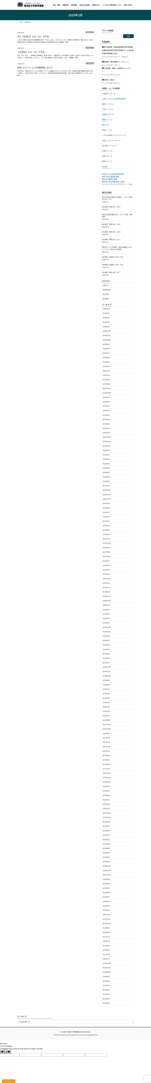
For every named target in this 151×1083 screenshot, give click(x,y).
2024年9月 (106, 397)
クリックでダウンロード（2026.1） (115, 56)
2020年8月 (106, 605)
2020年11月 (107, 596)
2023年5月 (106, 468)
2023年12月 (107, 437)
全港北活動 (106, 290)
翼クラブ (105, 125)
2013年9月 (106, 928)
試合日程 (106, 294)
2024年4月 (106, 419)
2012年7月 (106, 985)
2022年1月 (106, 539)
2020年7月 (106, 610)
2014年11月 (107, 870)
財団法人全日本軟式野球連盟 (113, 174)
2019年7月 (106, 636)
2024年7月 (106, 406)
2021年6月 (106, 565)
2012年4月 (106, 999)
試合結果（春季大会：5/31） (111, 207)
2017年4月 (106, 755)
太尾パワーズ (107, 151)
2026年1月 (106, 327)
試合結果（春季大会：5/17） (111, 239)
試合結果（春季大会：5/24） (111, 224)
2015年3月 (106, 853)
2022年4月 (106, 525)
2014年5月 (106, 897)
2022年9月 (106, 503)
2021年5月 (106, 570)
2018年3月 (106, 707)
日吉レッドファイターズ (111, 140)
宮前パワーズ (107, 156)
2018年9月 (106, 680)
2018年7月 (106, 689)
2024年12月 (107, 384)
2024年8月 (106, 402)
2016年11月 (107, 777)
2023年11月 (107, 441)
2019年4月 (106, 649)
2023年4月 (106, 472)
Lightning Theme (75, 1035)
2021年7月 (106, 561)
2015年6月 (106, 839)
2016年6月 (106, 786)
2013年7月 (106, 937)
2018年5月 (106, 698)
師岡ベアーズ (107, 161)
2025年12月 (107, 331)
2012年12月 (107, 963)
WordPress (64, 1035)
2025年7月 (106, 353)
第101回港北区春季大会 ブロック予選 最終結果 (117, 215)
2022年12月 (107, 490)
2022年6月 (106, 517)
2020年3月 (106, 618)
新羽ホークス (107, 130)
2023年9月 (106, 450)
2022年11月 (107, 494)
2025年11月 (107, 335)
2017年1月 (106, 769)
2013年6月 (106, 941)
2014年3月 (106, 906)
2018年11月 (107, 671)
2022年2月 (106, 534)
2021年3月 (106, 579)
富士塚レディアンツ (109, 145)
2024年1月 (106, 433)
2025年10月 (107, 340)
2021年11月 (107, 548)
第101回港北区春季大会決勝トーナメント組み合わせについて (117, 198)
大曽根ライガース (108, 93)
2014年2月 (106, 910)
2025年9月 (106, 344)
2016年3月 (106, 800)
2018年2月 (106, 711)
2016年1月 (106, 808)
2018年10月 (107, 676)
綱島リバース (107, 119)
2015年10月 (107, 822)
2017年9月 (106, 733)
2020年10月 (107, 601)
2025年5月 (106, 362)
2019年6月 (106, 640)
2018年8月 (106, 685)
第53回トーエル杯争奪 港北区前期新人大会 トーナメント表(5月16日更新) (117, 248)
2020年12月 (107, 592)
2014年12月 (107, 866)
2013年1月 (106, 959)
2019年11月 (107, 627)
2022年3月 (106, 530)
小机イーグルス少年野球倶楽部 (114, 98)
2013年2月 (106, 954)
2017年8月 (106, 738)
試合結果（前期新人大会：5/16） (113, 257)
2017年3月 (106, 760)
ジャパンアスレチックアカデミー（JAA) (117, 184)
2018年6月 (106, 693)
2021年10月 (107, 552)
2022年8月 (106, 508)
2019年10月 (107, 632)
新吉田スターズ (108, 114)
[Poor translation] (7, 1051)
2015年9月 (106, 826)
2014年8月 (106, 884)
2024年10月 (107, 393)
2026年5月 (106, 309)
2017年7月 (106, 742)
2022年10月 (107, 499)
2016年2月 (106, 804)
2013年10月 (107, 923)
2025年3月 (106, 371)
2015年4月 (106, 848)
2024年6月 (106, 410)
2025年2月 (106, 375)
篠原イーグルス (108, 104)
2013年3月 (106, 950)
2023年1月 (106, 486)
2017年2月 (106, 764)
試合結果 (106, 299)
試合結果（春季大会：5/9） (111, 272)
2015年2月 (106, 857)
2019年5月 (106, 645)
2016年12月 (107, 773)
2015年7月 (106, 835)
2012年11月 (107, 968)
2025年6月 (106, 357)
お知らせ (89, 32)
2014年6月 (106, 893)
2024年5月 (106, 415)
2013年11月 (107, 919)
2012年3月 (106, 1003)
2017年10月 (107, 729)
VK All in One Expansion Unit (89, 1035)
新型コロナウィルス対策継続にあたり (35, 67)
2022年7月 (106, 512)
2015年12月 (107, 813)
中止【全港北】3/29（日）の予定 (33, 36)
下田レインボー (108, 109)
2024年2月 (106, 428)
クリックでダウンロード (111, 65)
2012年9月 (106, 976)
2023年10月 (107, 446)
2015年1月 (106, 862)
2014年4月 (106, 901)
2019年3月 (106, 654)
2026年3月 (106, 318)
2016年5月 (106, 791)
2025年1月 (106, 380)
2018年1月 (106, 716)
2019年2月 (106, 658)
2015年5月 (106, 844)
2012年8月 (106, 981)
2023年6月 (106, 464)
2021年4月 (106, 574)
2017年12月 (107, 720)
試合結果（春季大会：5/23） (111, 232)
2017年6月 (106, 747)
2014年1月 (106, 915)
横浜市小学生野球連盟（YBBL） (114, 181)
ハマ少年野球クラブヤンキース (113, 135)
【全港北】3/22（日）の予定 (31, 51)
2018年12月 (107, 667)
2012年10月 (107, 972)
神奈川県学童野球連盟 (110, 176)
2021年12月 (107, 543)
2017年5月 (106, 751)
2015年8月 (106, 831)
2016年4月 (106, 795)
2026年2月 (106, 322)
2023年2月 (106, 481)
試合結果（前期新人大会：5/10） (113, 265)
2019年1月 (106, 663)
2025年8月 (106, 349)
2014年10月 (107, 875)
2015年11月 (107, 817)
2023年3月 (106, 477)
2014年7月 (106, 888)
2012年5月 (106, 994)
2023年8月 (106, 455)
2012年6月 (106, 990)
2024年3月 (106, 424)
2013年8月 (106, 932)
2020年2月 (106, 623)
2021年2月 (106, 583)
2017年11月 (107, 724)
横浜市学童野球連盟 (109, 179)
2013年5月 (106, 946)
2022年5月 (106, 521)
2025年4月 (106, 366)
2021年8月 (106, 556)
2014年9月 (106, 879)
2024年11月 (107, 388)
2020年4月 (106, 614)
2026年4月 (106, 313)
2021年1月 (106, 587)
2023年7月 (106, 459)
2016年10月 (107, 782)
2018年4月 (106, 702)
